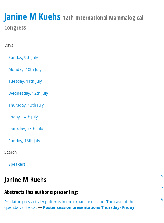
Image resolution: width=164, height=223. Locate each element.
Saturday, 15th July (26, 128)
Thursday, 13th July (26, 105)
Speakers (17, 164)
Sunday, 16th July (24, 140)
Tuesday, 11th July (25, 81)
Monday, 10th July (25, 69)
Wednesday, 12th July (28, 93)
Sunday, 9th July (23, 57)
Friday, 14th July (23, 117)
